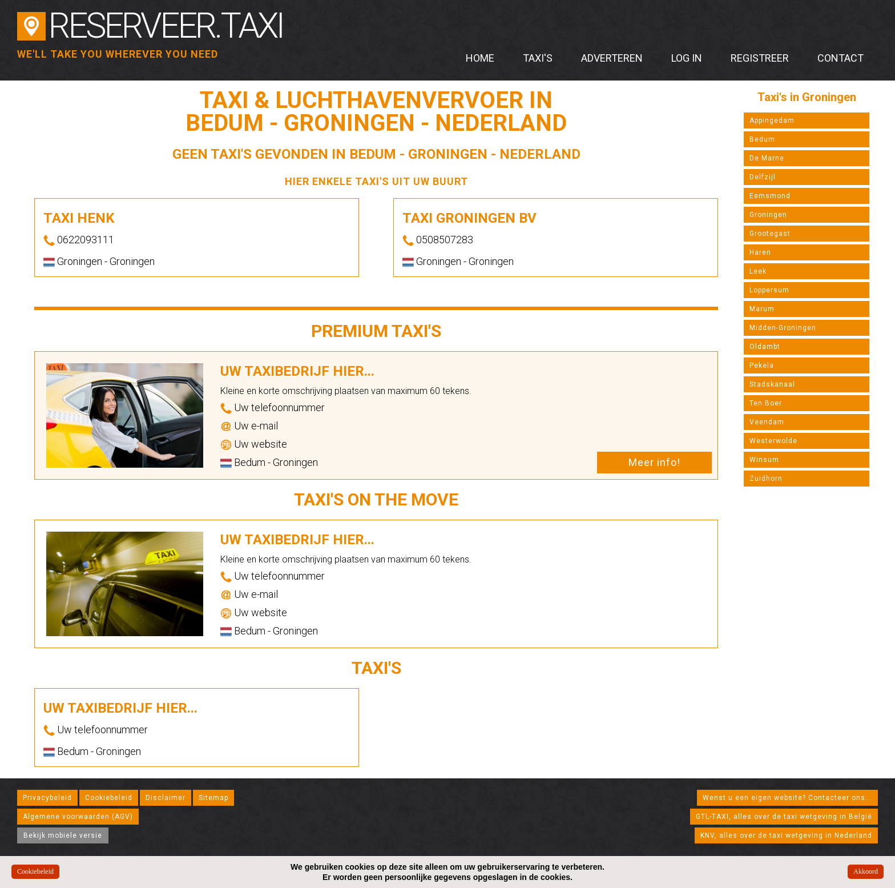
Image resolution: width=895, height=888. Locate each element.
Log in (686, 58)
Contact (840, 58)
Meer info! (654, 462)
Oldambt (764, 347)
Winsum (764, 460)
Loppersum (769, 290)
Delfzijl (762, 177)
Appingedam (772, 120)
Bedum (762, 139)
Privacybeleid (47, 798)
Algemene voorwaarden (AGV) (78, 817)
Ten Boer (765, 403)
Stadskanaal (772, 384)
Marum (762, 309)
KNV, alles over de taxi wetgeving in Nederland (786, 835)
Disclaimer (166, 798)
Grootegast (770, 234)
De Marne (766, 158)
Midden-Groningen (782, 328)
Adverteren (612, 58)
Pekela (761, 365)
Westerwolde (773, 441)
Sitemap (213, 798)
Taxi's (538, 58)
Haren (760, 252)
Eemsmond (770, 196)
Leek (758, 271)
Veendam (766, 422)
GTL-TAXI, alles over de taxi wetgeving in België (784, 817)
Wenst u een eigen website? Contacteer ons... (787, 798)
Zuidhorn (766, 479)
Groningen (768, 215)
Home (480, 58)
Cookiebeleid (108, 798)
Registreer (760, 58)
